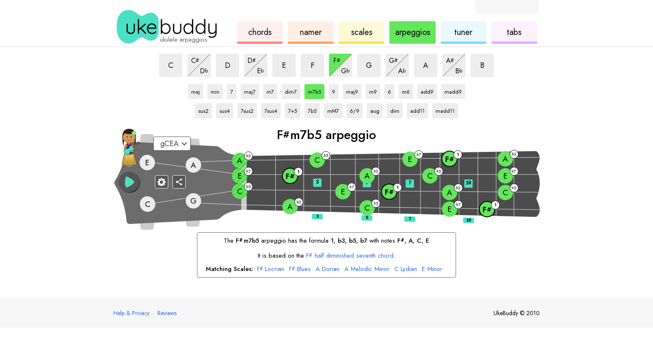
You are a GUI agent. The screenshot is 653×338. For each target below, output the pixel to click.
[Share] (179, 182)
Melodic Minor (366, 269)
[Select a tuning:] (172, 144)
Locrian (270, 269)
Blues (300, 269)
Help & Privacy (131, 313)
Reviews (167, 313)
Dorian (327, 269)
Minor (432, 269)
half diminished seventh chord (349, 255)
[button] (129, 181)
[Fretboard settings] (161, 182)
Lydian (405, 269)
